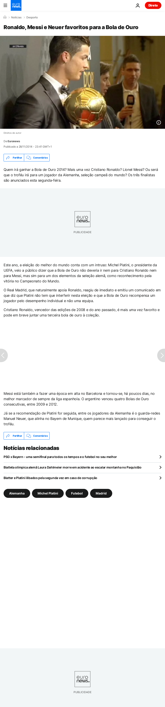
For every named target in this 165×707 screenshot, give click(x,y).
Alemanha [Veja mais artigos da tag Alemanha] (17, 493)
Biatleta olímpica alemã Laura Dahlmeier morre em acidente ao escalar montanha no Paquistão (73, 467)
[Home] (5, 17)
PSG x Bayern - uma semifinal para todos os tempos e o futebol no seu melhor (60, 457)
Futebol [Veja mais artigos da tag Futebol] (77, 493)
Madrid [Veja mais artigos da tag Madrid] (101, 493)
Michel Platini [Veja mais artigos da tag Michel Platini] (48, 493)
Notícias (16, 17)
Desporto (32, 17)
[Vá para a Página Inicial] (16, 5)
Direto (153, 5)
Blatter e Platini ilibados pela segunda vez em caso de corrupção (50, 478)
